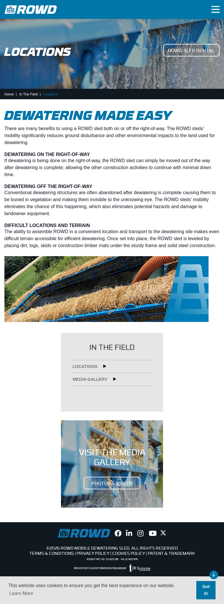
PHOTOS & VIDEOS (112, 483)
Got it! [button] (206, 590)
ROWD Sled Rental (191, 50)
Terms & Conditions (51, 553)
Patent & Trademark (171, 553)
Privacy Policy (93, 553)
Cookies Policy (128, 553)
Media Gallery (91, 379)
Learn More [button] (21, 593)
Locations (86, 366)
